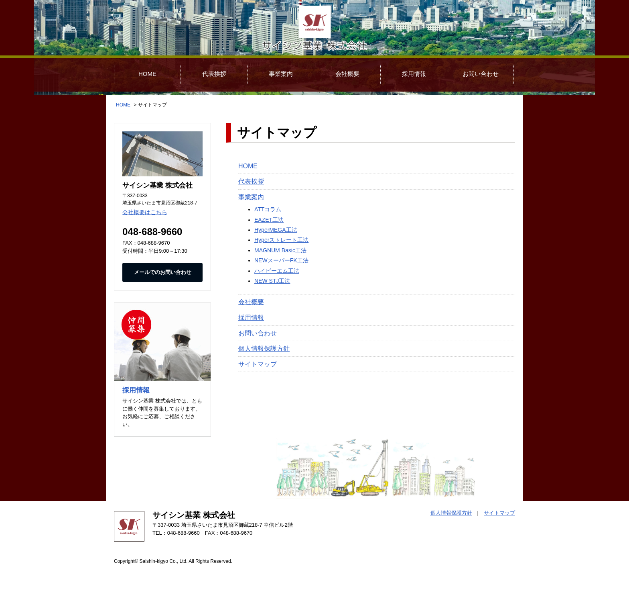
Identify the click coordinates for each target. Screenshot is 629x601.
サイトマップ (257, 364)
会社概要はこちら (144, 212)
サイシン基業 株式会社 (314, 28)
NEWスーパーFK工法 (281, 260)
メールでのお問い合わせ (162, 272)
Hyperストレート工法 (281, 240)
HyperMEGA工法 (275, 230)
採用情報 (414, 73)
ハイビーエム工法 (276, 271)
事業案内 (281, 73)
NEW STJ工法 (272, 281)
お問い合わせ (481, 73)
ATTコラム (267, 209)
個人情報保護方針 (264, 348)
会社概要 (347, 73)
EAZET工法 (269, 220)
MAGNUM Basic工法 (280, 250)
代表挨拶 (214, 73)
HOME (147, 73)
